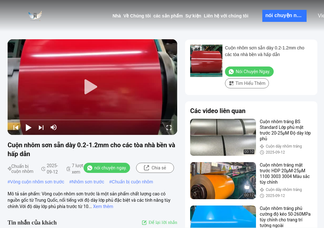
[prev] (15, 127)
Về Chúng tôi (137, 15)
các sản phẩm (168, 15)
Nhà (117, 15)
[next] (41, 127)
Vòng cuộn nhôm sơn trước (37, 181)
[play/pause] (28, 127)
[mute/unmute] (53, 127)
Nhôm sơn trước (88, 181)
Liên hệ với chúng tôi (226, 15)
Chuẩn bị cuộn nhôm (132, 181)
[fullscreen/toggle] (169, 127)
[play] (92, 87)
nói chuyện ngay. (286, 15)
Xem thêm (103, 206)
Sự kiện (193, 15)
